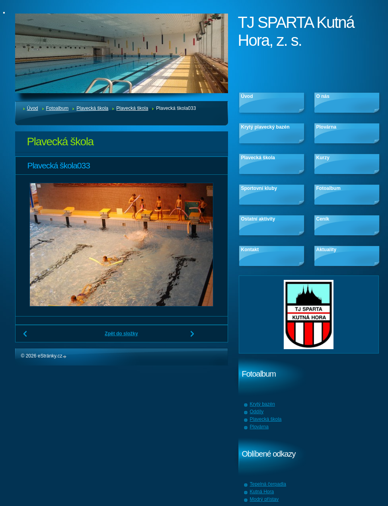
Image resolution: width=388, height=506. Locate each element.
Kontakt (250, 249)
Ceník (323, 219)
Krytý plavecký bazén (265, 127)
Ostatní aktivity (258, 219)
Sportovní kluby (259, 188)
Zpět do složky (121, 333)
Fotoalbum (57, 108)
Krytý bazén (262, 404)
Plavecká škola (92, 108)
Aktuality (326, 249)
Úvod (32, 108)
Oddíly (257, 411)
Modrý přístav (264, 499)
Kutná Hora (262, 491)
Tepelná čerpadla (268, 484)
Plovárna (326, 127)
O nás (323, 96)
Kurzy (323, 157)
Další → (193, 337)
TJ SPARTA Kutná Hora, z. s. (296, 31)
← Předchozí (25, 337)
